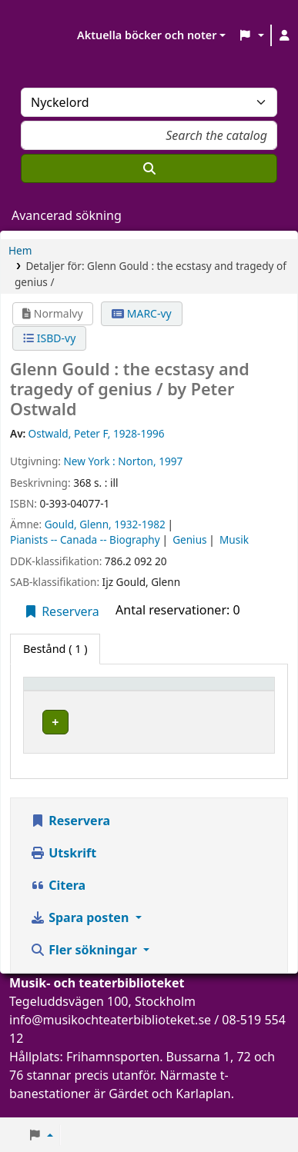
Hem (20, 250)
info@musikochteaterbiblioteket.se (110, 1034)
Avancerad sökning (67, 215)
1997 (170, 461)
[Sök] (149, 168)
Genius (189, 539)
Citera (57, 899)
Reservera (61, 611)
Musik (234, 539)
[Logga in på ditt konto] (285, 35)
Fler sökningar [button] (85, 964)
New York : (89, 461)
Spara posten (81, 932)
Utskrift (63, 867)
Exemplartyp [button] (65, 691)
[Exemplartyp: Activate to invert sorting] (100, 690)
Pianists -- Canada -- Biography (85, 539)
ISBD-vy (49, 338)
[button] (251, 35)
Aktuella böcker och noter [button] (146, 35)
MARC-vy (142, 313)
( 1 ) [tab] (55, 648)
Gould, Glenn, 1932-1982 (105, 524)
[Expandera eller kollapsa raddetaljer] (226, 737)
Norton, (137, 461)
